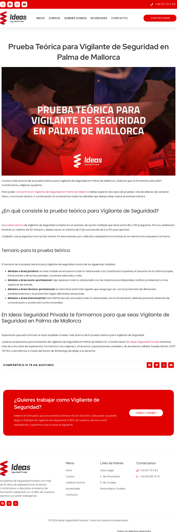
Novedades (99, 18)
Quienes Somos (75, 18)
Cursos (54, 18)
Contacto (119, 18)
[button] (149, 365)
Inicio (40, 18)
